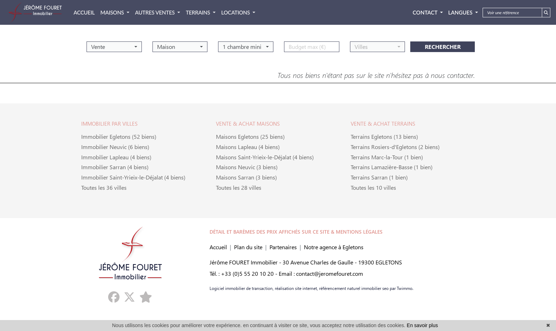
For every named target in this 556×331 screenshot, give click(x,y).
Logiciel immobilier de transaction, (242, 288)
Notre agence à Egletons (333, 247)
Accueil (218, 247)
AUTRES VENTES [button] (155, 12)
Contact (426, 12)
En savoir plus (422, 325)
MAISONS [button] (112, 12)
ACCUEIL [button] (84, 12)
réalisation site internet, (296, 288)
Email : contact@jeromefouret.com (321, 273)
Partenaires (283, 247)
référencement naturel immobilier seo (353, 288)
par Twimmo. (401, 288)
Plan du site (248, 247)
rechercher (443, 44)
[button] (114, 44)
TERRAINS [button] (198, 12)
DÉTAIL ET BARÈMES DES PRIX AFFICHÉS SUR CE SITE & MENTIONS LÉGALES (296, 231)
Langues (461, 12)
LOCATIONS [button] (236, 12)
